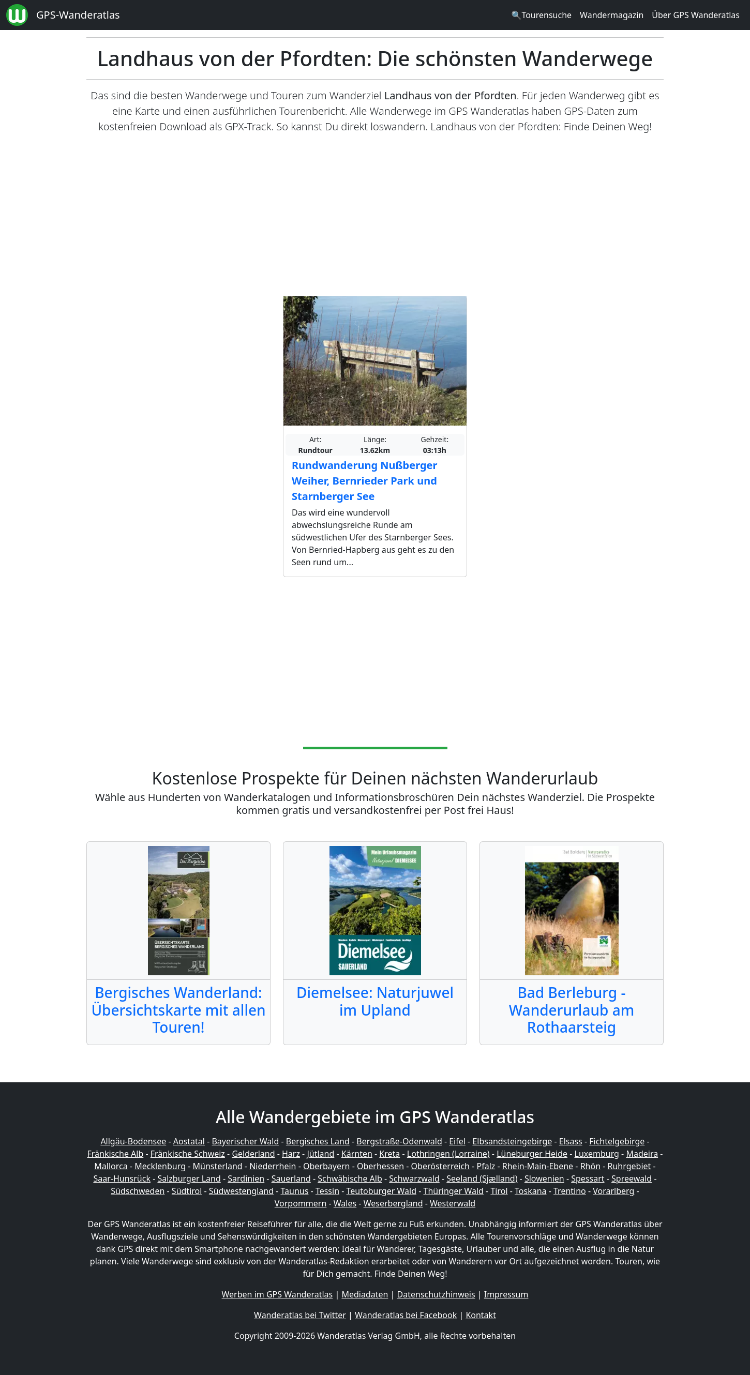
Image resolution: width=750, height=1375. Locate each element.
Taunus (294, 1191)
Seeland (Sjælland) (481, 1178)
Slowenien (544, 1178)
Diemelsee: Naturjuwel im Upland (375, 1001)
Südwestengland (241, 1191)
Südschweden (137, 1191)
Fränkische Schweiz (188, 1153)
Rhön (590, 1166)
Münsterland (218, 1166)
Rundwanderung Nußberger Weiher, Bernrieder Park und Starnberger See (364, 480)
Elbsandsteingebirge (512, 1141)
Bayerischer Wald (245, 1141)
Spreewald (631, 1178)
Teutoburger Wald (381, 1191)
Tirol (498, 1191)
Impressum (506, 1294)
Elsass (570, 1141)
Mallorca (110, 1166)
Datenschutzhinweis (436, 1294)
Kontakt (481, 1315)
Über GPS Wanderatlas (696, 15)
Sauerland (291, 1178)
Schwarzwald (414, 1178)
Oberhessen (380, 1166)
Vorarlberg (613, 1191)
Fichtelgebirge (616, 1141)
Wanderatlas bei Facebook (406, 1315)
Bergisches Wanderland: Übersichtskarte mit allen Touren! (178, 1010)
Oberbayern (326, 1166)
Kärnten (356, 1153)
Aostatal (189, 1141)
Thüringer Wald (453, 1191)
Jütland (320, 1153)
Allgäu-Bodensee (133, 1141)
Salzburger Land (188, 1178)
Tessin (327, 1191)
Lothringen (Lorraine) (448, 1153)
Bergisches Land (318, 1141)
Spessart (587, 1178)
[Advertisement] (375, 215)
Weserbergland (393, 1203)
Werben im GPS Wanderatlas (277, 1294)
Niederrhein (272, 1166)
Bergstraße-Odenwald (399, 1141)
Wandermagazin (611, 15)
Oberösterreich (440, 1166)
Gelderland (253, 1153)
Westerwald (452, 1203)
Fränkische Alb (115, 1153)
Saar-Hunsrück (122, 1178)
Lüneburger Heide (532, 1153)
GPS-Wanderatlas (78, 15)
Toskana (531, 1191)
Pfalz (485, 1166)
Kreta (389, 1153)
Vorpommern (301, 1203)
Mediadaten (364, 1294)
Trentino (569, 1191)
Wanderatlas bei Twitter (300, 1315)
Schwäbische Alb (350, 1178)
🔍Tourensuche (541, 15)
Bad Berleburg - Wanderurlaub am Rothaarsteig (571, 1010)
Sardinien (246, 1178)
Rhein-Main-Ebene (537, 1166)
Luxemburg (597, 1153)
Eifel (457, 1141)
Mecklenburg (160, 1166)
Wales (345, 1203)
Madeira (642, 1153)
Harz (291, 1153)
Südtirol (187, 1191)
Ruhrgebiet (629, 1166)
